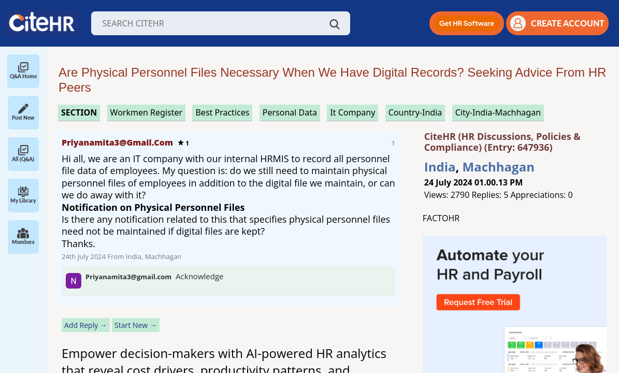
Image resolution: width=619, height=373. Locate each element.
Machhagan (499, 166)
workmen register (146, 112)
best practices (222, 112)
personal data (290, 112)
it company (352, 112)
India (440, 166)
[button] (466, 23)
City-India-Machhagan (498, 112)
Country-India (415, 112)
